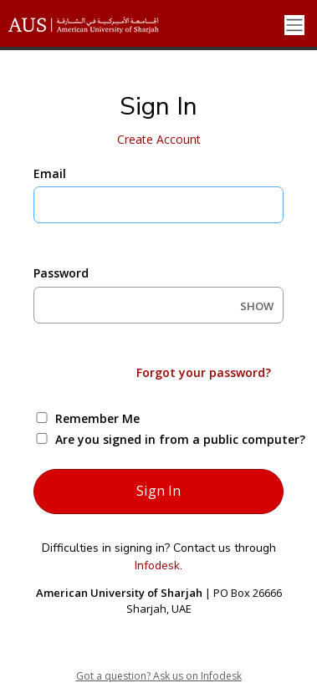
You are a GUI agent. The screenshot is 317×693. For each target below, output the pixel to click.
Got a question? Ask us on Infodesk (159, 676)
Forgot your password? (203, 372)
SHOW (257, 305)
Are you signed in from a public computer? (178, 439)
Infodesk (157, 565)
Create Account (159, 139)
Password (61, 273)
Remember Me (97, 418)
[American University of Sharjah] (96, 25)
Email (49, 173)
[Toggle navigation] (294, 25)
